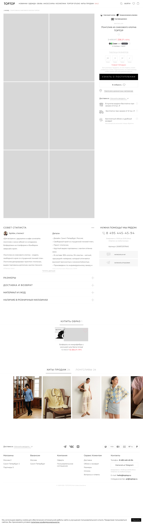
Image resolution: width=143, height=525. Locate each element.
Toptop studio (73, 4)
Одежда (32, 4)
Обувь (40, 4)
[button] (48, 227)
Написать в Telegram (124, 502)
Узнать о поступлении (119, 77)
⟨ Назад (6, 10)
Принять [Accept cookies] (136, 520)
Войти (127, 4)
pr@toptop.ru (131, 515)
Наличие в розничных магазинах (118, 91)
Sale (97, 4)
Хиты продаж (87, 4)
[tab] (71, 322)
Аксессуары (49, 4)
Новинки (23, 4)
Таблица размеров (118, 52)
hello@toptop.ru (124, 512)
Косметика (61, 4)
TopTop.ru (9, 4)
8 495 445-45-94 (126, 497)
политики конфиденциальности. (45, 522)
